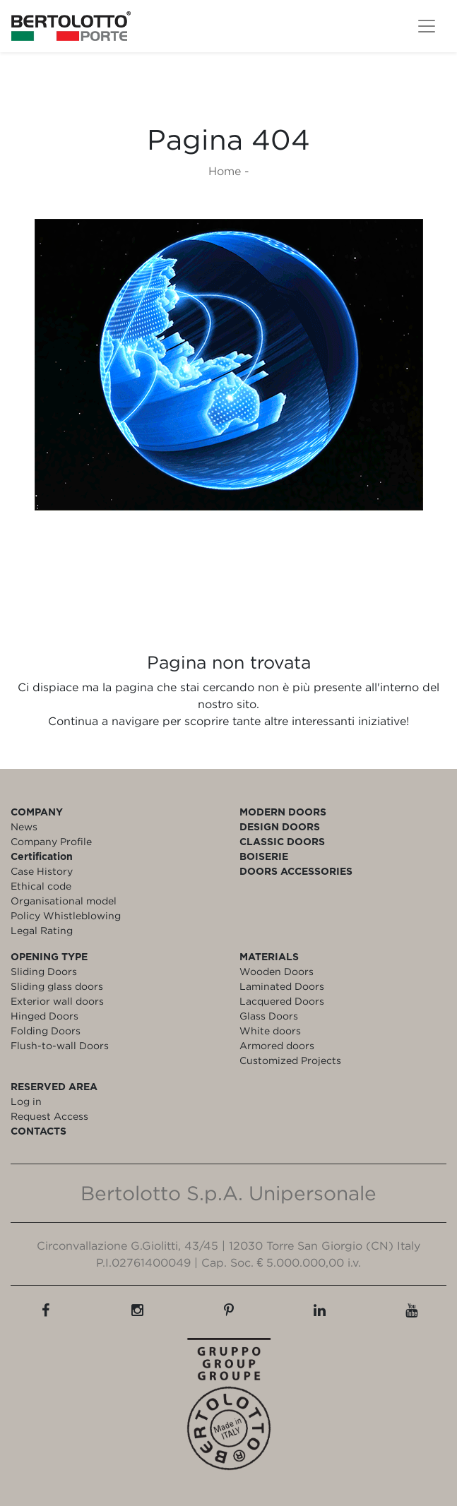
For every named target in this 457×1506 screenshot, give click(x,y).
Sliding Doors (44, 971)
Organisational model (64, 900)
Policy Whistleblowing (66, 915)
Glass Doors (268, 1015)
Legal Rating (42, 930)
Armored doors (276, 1045)
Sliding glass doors (57, 986)
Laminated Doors (281, 986)
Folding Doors (46, 1030)
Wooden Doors (276, 971)
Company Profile (51, 841)
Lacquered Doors (281, 1001)
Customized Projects (290, 1060)
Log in (26, 1101)
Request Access (49, 1116)
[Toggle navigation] (427, 26)
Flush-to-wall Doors (60, 1045)
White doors (270, 1030)
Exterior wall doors (57, 1001)
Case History (42, 871)
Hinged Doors (44, 1015)
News (24, 826)
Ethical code (41, 885)
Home (224, 171)
